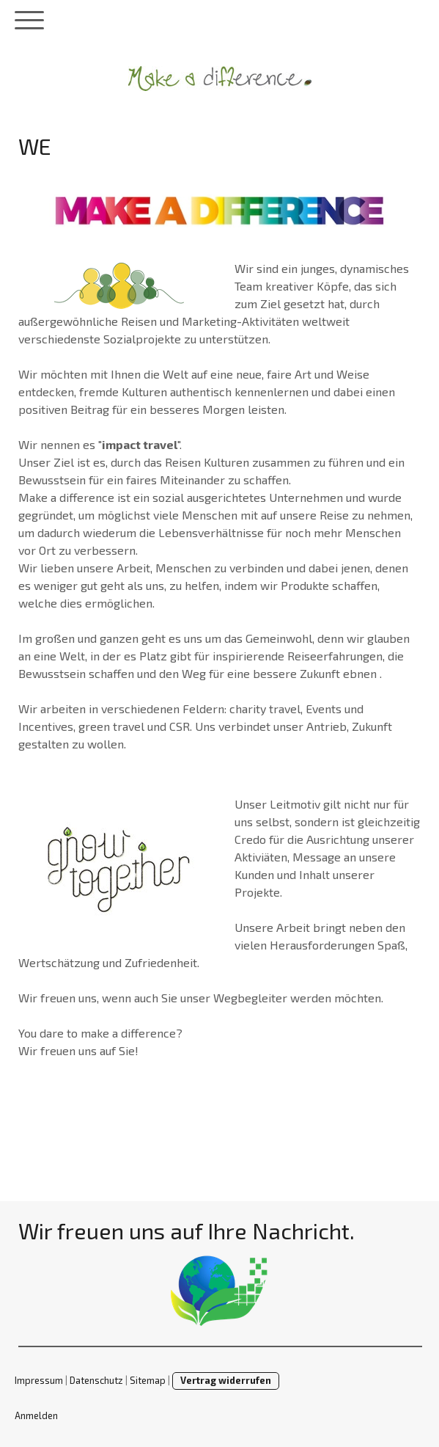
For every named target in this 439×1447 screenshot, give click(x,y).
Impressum (39, 1380)
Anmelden (36, 1415)
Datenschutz (96, 1380)
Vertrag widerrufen (225, 1380)
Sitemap (148, 1380)
